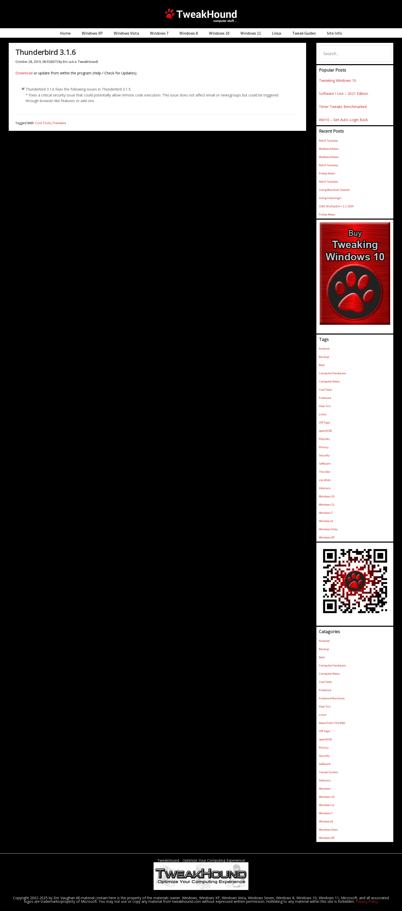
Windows (325, 788)
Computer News (329, 381)
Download (24, 73)
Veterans (324, 488)
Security (324, 455)
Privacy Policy (367, 901)
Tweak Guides (328, 772)
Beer (322, 365)
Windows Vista (328, 529)
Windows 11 (326, 504)
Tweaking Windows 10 (337, 80)
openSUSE (325, 431)
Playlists (324, 439)
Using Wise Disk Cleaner (334, 190)
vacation (325, 480)
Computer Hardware (332, 373)
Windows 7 (326, 513)
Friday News (327, 173)
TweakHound (201, 15)
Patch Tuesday (328, 140)
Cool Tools (43, 123)
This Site (324, 472)
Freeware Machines (332, 698)
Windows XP (326, 537)
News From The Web (332, 723)
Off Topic (324, 422)
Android (324, 348)
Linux (322, 414)
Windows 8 (326, 521)
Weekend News (329, 149)
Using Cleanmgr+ (330, 198)
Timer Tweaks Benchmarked (343, 106)
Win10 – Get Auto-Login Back (343, 119)
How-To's (325, 406)
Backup (324, 357)
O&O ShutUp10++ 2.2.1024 (336, 206)
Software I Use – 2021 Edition (343, 93)
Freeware (59, 123)
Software (324, 463)
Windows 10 (326, 496)
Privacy (324, 447)
